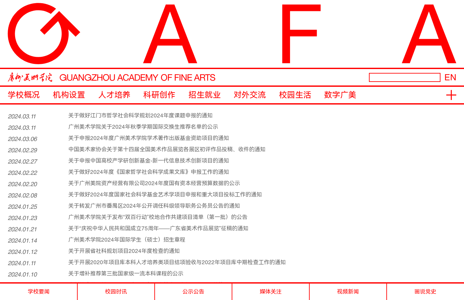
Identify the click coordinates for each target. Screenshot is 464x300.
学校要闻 (39, 291)
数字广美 (340, 95)
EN (450, 77)
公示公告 (193, 291)
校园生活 (295, 95)
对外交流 (250, 95)
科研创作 (159, 95)
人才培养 (114, 95)
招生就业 (204, 95)
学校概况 (24, 95)
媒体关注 (271, 291)
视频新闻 (348, 291)
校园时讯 (116, 291)
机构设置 (69, 95)
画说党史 (425, 291)
